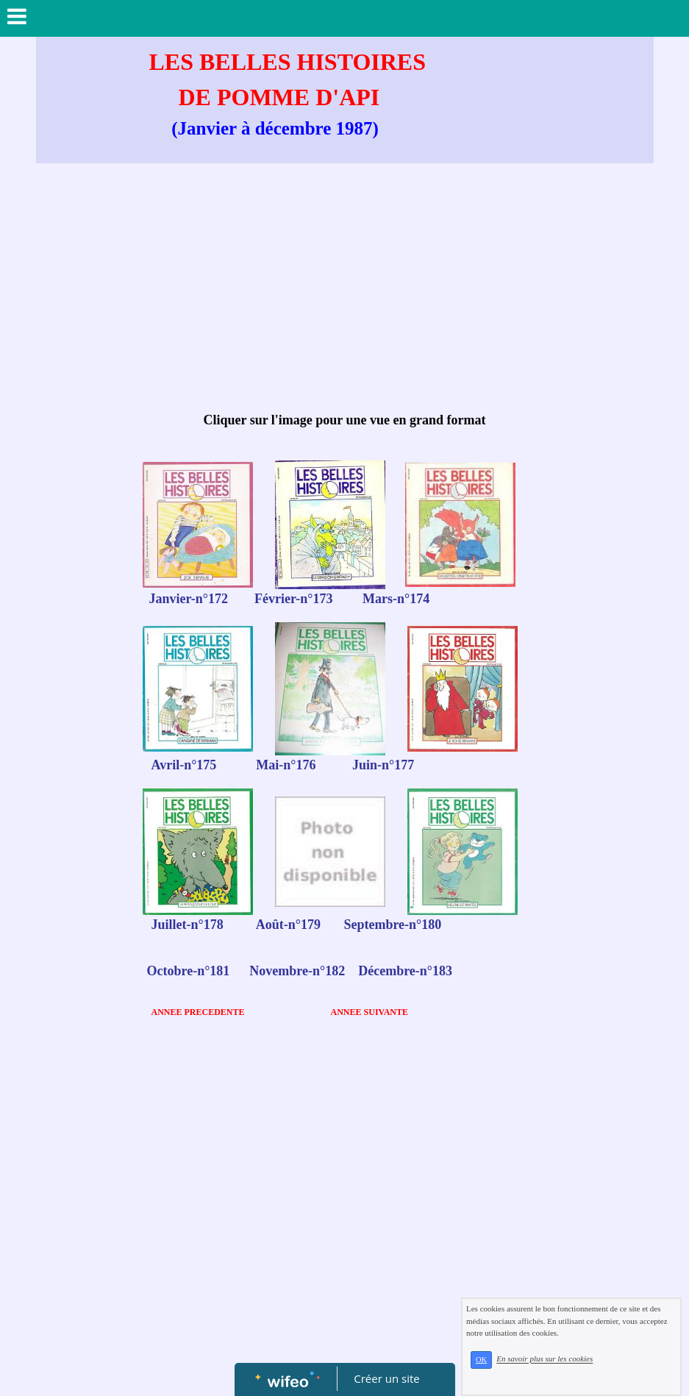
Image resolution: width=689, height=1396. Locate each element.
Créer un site (386, 1378)
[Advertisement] (344, 288)
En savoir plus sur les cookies (544, 1359)
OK (481, 1360)
